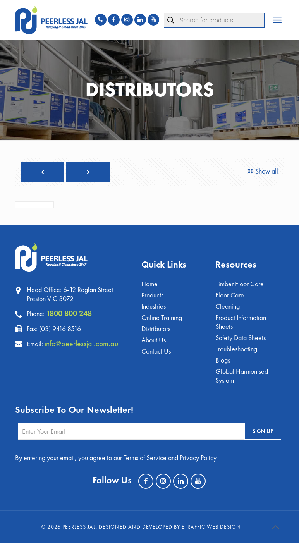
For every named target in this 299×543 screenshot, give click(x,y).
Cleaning (227, 306)
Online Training (161, 317)
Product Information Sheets (240, 322)
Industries (153, 306)
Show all (262, 171)
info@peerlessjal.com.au (81, 344)
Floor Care (229, 294)
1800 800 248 (69, 313)
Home (149, 283)
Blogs (222, 360)
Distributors (155, 328)
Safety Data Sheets (240, 337)
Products (152, 294)
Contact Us (156, 351)
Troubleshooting (236, 348)
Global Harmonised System (241, 376)
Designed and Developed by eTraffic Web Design (170, 526)
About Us (153, 339)
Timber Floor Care (239, 283)
